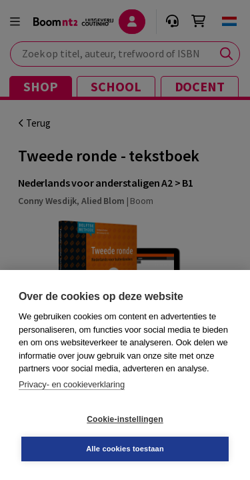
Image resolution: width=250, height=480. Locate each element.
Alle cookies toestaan (125, 449)
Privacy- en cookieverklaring (72, 384)
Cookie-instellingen (125, 419)
